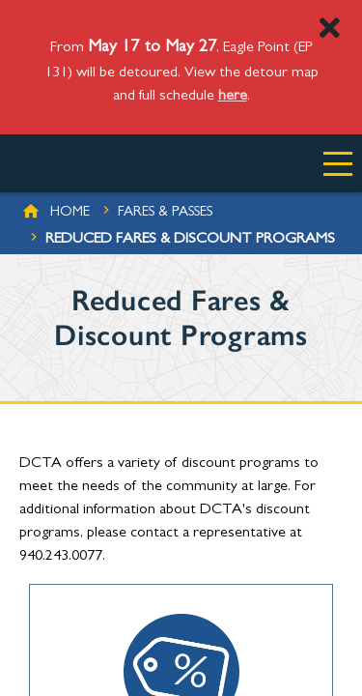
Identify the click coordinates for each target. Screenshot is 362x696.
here (232, 96)
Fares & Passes (165, 213)
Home (70, 213)
